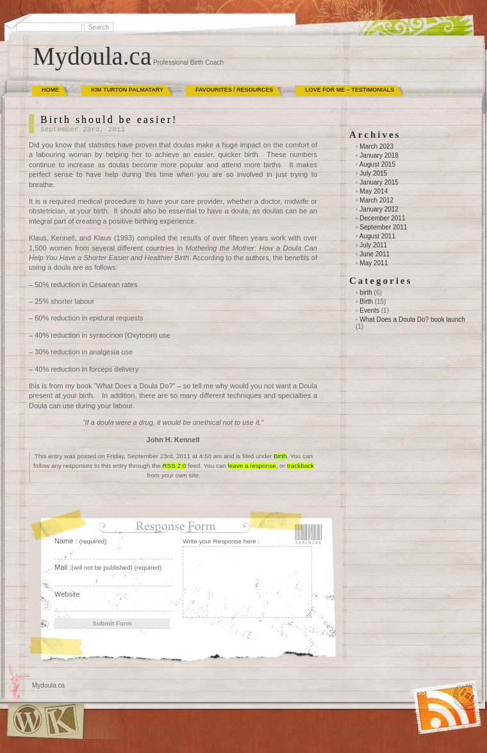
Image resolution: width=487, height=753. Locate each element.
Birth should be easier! (108, 119)
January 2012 (379, 209)
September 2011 (383, 227)
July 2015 (373, 173)
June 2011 (374, 254)
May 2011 (373, 263)
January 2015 (379, 182)
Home (50, 90)
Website (67, 594)
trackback (300, 465)
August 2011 (377, 236)
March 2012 (376, 200)
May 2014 (373, 191)
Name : (80, 541)
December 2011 (382, 218)
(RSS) (418, 692)
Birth (280, 455)
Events (369, 310)
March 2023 (376, 146)
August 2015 (377, 164)
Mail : (107, 567)
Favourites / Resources (234, 90)
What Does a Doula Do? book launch (412, 319)
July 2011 (373, 245)
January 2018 (379, 155)
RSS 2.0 (174, 465)
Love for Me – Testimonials (349, 90)
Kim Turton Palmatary (127, 90)
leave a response (252, 465)
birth (365, 292)
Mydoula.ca (92, 56)
